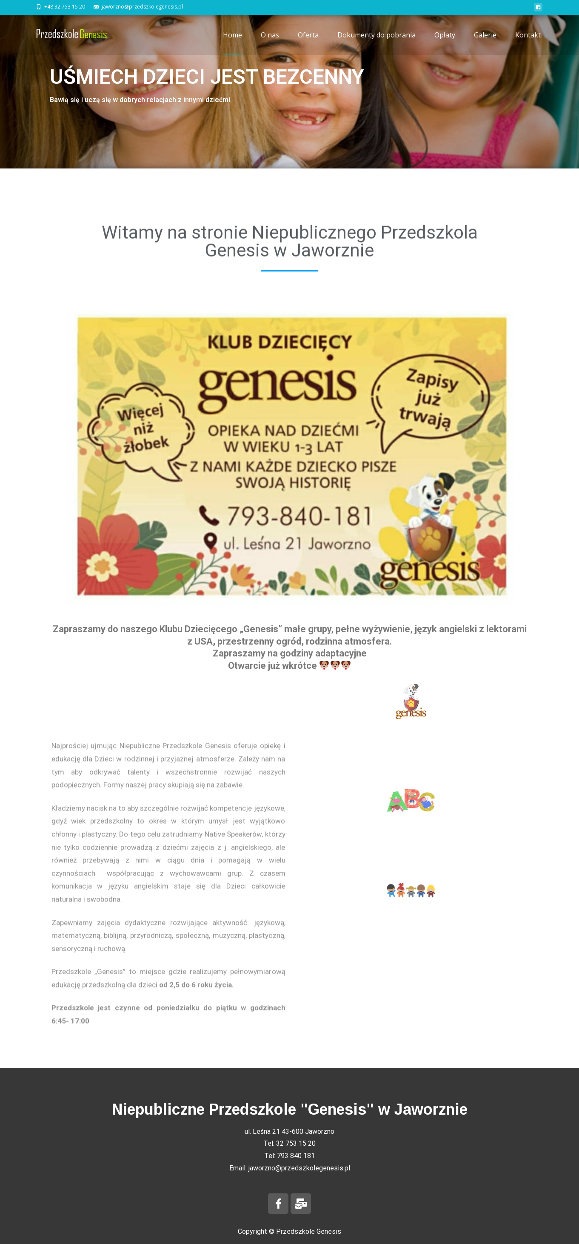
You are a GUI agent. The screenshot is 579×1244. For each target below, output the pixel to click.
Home (232, 42)
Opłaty (444, 42)
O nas (270, 42)
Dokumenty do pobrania (376, 42)
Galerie (485, 42)
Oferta (308, 42)
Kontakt (528, 42)
